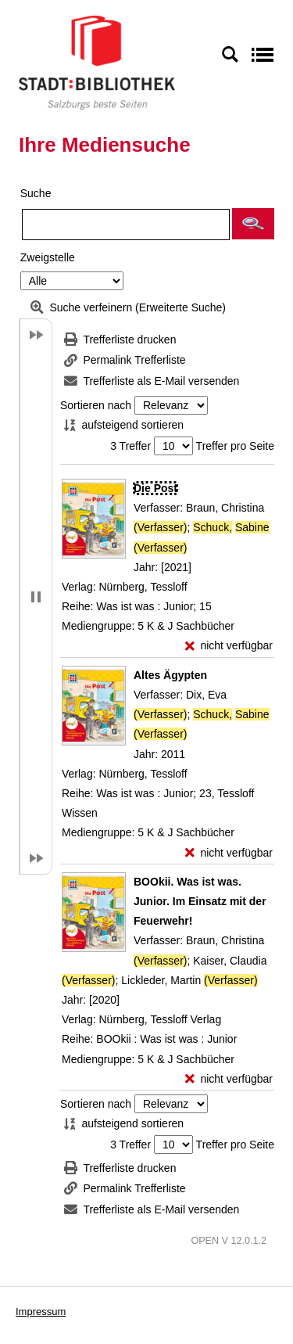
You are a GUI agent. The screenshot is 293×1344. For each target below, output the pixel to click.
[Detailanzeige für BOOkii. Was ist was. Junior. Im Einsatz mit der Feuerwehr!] (200, 901)
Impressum (41, 1311)
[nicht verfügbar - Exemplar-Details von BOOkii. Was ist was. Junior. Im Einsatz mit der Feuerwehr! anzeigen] (229, 1079)
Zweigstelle (47, 257)
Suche (36, 193)
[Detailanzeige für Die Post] (155, 488)
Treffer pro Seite (235, 446)
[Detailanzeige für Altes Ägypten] (170, 675)
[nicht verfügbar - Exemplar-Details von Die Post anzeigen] (229, 646)
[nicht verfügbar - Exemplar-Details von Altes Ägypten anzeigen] (229, 853)
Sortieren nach (95, 405)
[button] (253, 223)
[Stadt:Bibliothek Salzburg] (97, 62)
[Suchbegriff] (126, 224)
